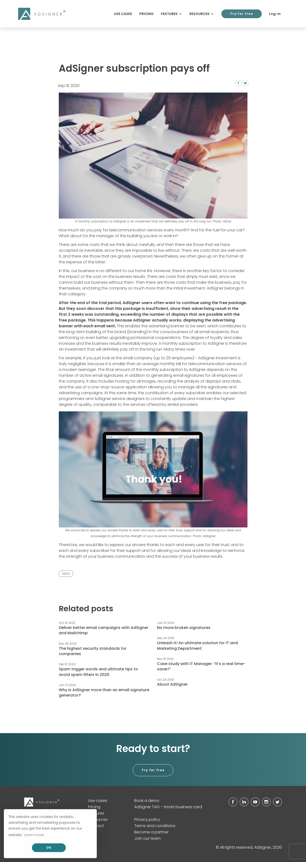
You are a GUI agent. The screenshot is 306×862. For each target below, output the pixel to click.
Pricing (146, 13)
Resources (201, 13)
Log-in (275, 13)
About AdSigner (172, 684)
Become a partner (151, 832)
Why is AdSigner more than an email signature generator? (104, 692)
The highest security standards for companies (93, 651)
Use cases (123, 13)
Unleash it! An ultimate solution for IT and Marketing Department (197, 645)
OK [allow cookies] (49, 848)
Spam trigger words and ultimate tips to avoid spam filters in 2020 (98, 671)
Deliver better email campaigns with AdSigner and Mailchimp (103, 630)
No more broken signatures (183, 627)
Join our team (147, 838)
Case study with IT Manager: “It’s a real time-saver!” (201, 666)
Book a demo (146, 800)
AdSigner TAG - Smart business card (168, 807)
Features (171, 13)
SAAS (66, 574)
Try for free (241, 14)
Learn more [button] (34, 834)
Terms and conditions (154, 826)
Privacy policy (147, 819)
